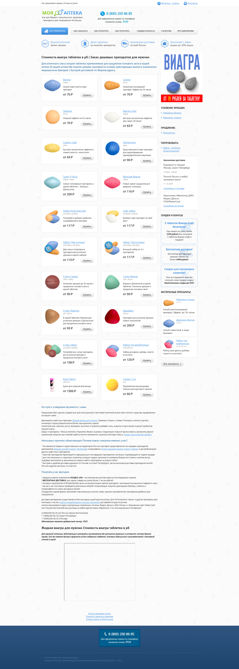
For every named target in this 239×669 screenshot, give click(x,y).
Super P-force (70, 176)
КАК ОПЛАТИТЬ (101, 31)
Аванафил (128, 310)
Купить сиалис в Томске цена (99, 619)
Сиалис (127, 79)
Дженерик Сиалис (172, 117)
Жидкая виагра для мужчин (84, 420)
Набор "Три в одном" (134, 242)
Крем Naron (69, 379)
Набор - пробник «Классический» (171, 149)
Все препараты (57, 31)
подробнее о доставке (173, 188)
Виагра (67, 79)
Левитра (67, 111)
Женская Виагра (131, 176)
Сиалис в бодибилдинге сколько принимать (79, 502)
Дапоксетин (129, 142)
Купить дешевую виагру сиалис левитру (119, 449)
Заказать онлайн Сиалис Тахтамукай (70, 449)
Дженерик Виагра (172, 112)
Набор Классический (74, 210)
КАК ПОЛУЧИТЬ (122, 31)
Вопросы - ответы (170, 3)
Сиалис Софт (70, 142)
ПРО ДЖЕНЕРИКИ (185, 31)
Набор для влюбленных (136, 344)
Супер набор (70, 344)
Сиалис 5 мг (129, 379)
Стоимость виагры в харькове (99, 616)
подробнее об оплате (173, 205)
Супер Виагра (130, 276)
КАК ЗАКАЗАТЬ (81, 31)
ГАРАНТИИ (166, 31)
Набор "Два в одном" (74, 242)
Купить (87, 95)
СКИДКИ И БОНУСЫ (146, 31)
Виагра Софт (129, 111)
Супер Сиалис (70, 276)
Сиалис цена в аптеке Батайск (138, 434)
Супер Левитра (71, 310)
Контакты (193, 3)
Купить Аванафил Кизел (99, 613)
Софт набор (129, 210)
